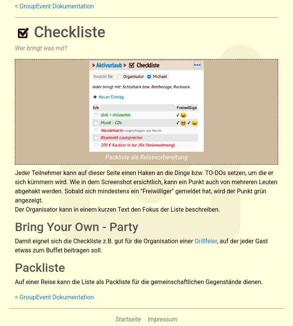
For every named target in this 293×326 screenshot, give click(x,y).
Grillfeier (206, 241)
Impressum (162, 319)
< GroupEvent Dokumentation (54, 6)
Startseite (128, 319)
